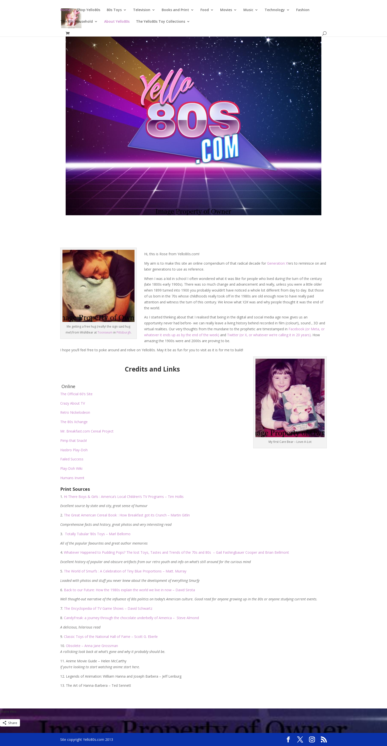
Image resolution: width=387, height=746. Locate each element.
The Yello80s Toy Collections (160, 22)
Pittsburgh (123, 332)
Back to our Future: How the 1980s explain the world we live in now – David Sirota (129, 590)
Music (248, 10)
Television (141, 10)
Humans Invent (72, 477)
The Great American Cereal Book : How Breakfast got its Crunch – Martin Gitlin (127, 515)
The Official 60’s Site (76, 394)
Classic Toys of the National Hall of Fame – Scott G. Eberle (111, 636)
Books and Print (175, 10)
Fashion (303, 10)
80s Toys (114, 10)
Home (65, 10)
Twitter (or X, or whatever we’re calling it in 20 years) (269, 335)
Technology (275, 10)
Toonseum (105, 332)
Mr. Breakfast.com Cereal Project (87, 431)
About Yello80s (117, 22)
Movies (226, 10)
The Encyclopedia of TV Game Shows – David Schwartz (108, 608)
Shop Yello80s (88, 10)
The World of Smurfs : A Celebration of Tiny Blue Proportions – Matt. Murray (125, 571)
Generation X (277, 263)
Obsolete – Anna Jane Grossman (92, 645)
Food (204, 10)
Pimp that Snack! (73, 440)
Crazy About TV (72, 403)
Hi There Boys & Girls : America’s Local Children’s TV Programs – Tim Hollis (124, 496)
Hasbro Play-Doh (74, 450)
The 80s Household (76, 22)
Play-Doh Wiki (71, 468)
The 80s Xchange (74, 421)
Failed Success (71, 459)
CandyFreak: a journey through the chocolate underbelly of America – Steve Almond (131, 617)
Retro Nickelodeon (75, 412)
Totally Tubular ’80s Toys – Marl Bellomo (98, 533)
